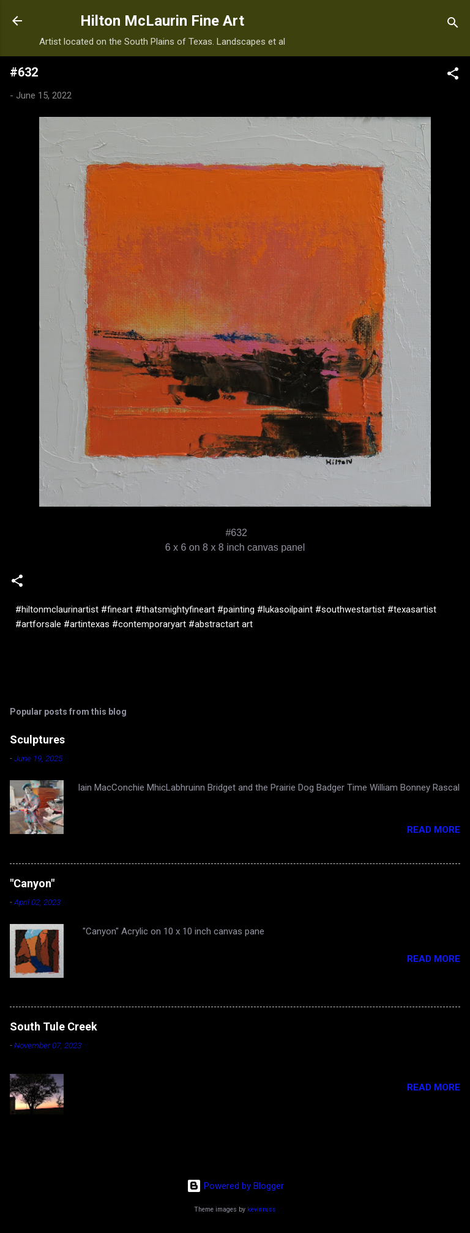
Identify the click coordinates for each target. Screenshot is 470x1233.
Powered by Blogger (235, 1185)
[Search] (453, 24)
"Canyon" (32, 883)
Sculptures (37, 739)
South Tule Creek (53, 1026)
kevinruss (261, 1209)
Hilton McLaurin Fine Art (162, 20)
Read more (433, 829)
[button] (453, 75)
